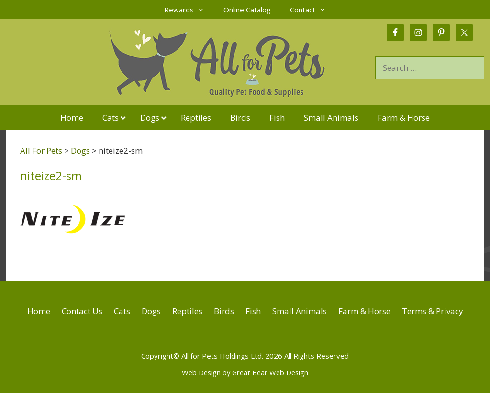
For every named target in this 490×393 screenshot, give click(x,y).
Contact (312, 9)
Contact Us (82, 310)
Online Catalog (247, 9)
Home (38, 310)
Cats (122, 310)
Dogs (151, 310)
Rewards (189, 9)
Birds (224, 310)
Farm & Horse (364, 310)
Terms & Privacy (432, 310)
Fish (253, 310)
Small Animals (299, 310)
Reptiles (187, 310)
